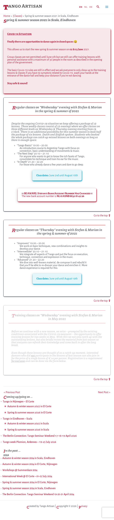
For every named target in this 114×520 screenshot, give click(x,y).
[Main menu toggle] (107, 7)
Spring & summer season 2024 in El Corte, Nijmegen (30, 482)
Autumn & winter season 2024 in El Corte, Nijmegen (29, 464)
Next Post (104, 392)
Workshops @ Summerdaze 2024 (19, 470)
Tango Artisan (22, 7)
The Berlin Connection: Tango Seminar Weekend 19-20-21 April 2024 (38, 494)
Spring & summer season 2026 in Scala (28, 430)
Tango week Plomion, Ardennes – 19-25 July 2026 (29, 442)
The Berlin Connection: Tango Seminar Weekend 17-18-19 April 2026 (40, 436)
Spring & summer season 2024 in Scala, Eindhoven (29, 488)
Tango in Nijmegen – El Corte (18, 402)
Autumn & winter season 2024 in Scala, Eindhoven (28, 458)
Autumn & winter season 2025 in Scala (28, 423)
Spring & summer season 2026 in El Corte (29, 412)
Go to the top (102, 215)
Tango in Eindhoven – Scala (17, 419)
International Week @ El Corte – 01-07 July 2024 (27, 476)
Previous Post (12, 392)
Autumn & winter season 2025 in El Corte (29, 406)
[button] (98, 7)
